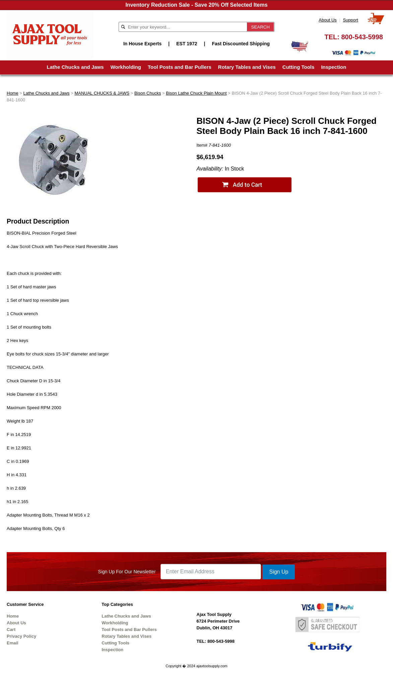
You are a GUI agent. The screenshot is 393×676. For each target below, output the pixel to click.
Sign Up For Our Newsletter (127, 571)
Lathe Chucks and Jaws (75, 67)
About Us (327, 19)
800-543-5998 (362, 37)
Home (12, 93)
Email (12, 642)
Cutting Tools (298, 67)
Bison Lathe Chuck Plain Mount (196, 93)
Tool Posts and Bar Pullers (179, 67)
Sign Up (278, 572)
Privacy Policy (21, 636)
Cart (11, 629)
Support (350, 19)
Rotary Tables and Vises (247, 67)
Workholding (126, 67)
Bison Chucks (147, 93)
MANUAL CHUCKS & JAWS (101, 93)
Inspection (333, 67)
